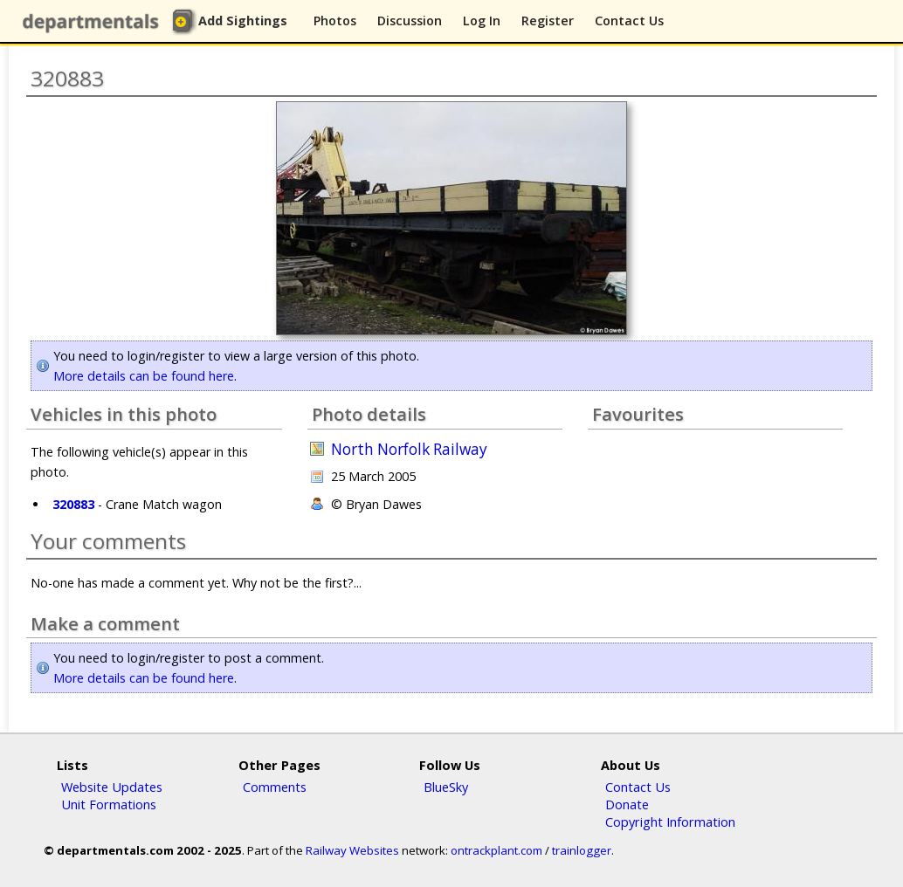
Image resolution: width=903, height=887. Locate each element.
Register (547, 20)
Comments (275, 786)
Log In (481, 20)
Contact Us (629, 20)
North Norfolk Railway (409, 449)
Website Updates (111, 786)
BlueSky (446, 786)
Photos (335, 20)
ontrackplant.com (496, 850)
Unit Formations (108, 804)
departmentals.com (94, 22)
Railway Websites (352, 850)
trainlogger (581, 850)
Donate (627, 804)
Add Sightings (242, 20)
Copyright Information (670, 821)
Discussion (409, 20)
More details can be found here (143, 376)
